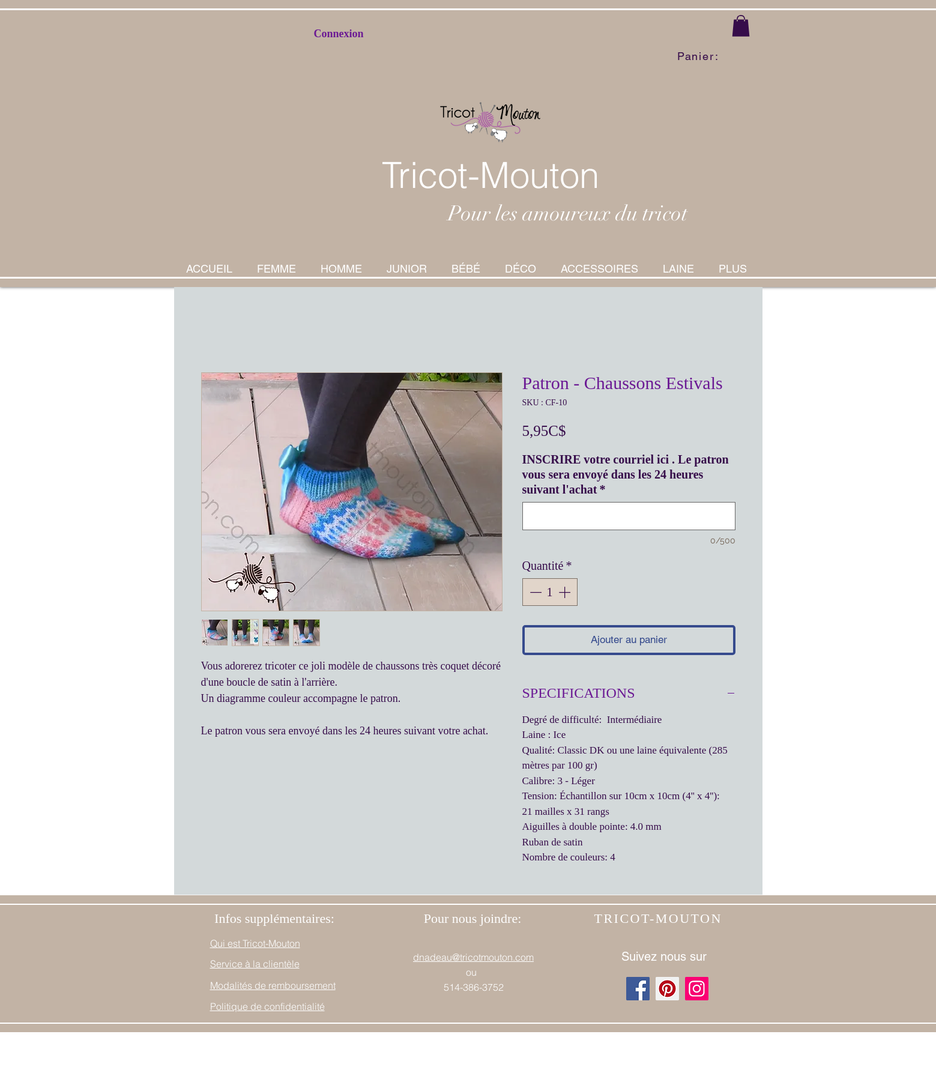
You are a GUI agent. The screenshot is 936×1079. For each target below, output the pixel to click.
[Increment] (565, 592)
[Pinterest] (667, 988)
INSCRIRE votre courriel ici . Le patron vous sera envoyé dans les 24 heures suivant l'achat (625, 474)
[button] (741, 26)
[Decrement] (534, 592)
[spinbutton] (550, 592)
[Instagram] (696, 988)
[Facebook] (638, 988)
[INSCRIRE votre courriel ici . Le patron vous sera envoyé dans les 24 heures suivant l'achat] (629, 516)
